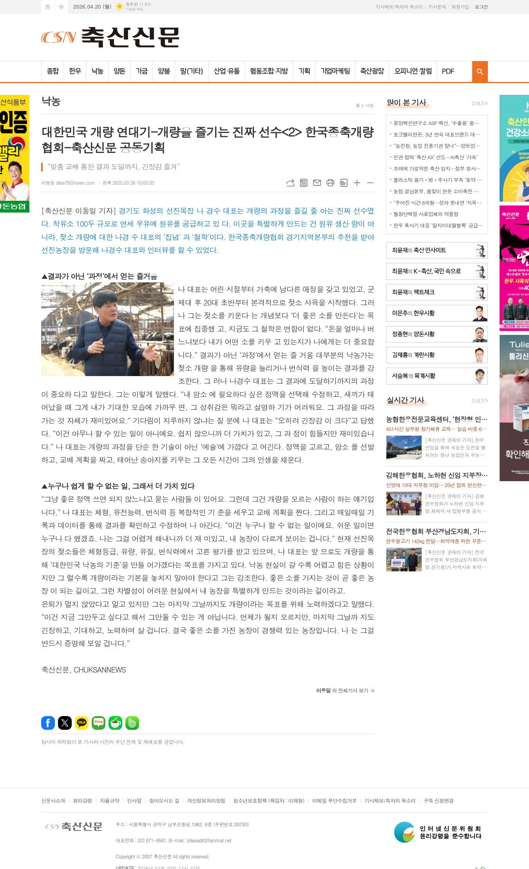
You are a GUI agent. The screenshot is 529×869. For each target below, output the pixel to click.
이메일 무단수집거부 (334, 801)
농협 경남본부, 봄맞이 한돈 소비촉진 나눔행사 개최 (438, 191)
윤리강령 (82, 801)
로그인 (481, 6)
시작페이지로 (47, 7)
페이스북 (48, 723)
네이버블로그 (98, 723)
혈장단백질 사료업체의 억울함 (425, 214)
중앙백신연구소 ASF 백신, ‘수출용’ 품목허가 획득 (438, 123)
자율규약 (109, 801)
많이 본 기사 (406, 102)
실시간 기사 (405, 400)
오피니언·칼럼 (412, 71)
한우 (75, 71)
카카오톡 (82, 723)
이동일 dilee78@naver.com (68, 182)
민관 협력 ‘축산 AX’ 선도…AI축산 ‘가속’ (435, 157)
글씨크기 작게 (370, 183)
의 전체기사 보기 (342, 690)
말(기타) (191, 71)
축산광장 (372, 71)
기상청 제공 (134, 9)
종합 (52, 71)
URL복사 (290, 183)
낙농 (97, 71)
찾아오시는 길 (164, 801)
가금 (141, 71)
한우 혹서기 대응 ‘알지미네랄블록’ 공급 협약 (438, 225)
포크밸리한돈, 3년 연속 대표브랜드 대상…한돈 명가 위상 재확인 (438, 134)
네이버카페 (115, 723)
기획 (304, 71)
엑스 (65, 723)
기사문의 (437, 6)
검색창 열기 (480, 71)
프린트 (330, 183)
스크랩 (344, 183)
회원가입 (460, 6)
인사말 (134, 801)
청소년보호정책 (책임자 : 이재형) (268, 801)
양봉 (164, 71)
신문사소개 (53, 801)
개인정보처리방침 (206, 801)
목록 (304, 183)
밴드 (132, 723)
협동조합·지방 (268, 71)
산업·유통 (227, 71)
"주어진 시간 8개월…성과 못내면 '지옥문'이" (438, 202)
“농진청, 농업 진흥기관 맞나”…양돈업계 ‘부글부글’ (438, 145)
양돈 (119, 71)
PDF (448, 71)
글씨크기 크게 (357, 183)
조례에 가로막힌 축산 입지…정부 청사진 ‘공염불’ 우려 (438, 168)
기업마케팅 (335, 71)
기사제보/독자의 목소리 (399, 6)
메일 (317, 183)
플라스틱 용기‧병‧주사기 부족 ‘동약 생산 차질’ (438, 180)
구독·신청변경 (439, 801)
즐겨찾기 (61, 7)
